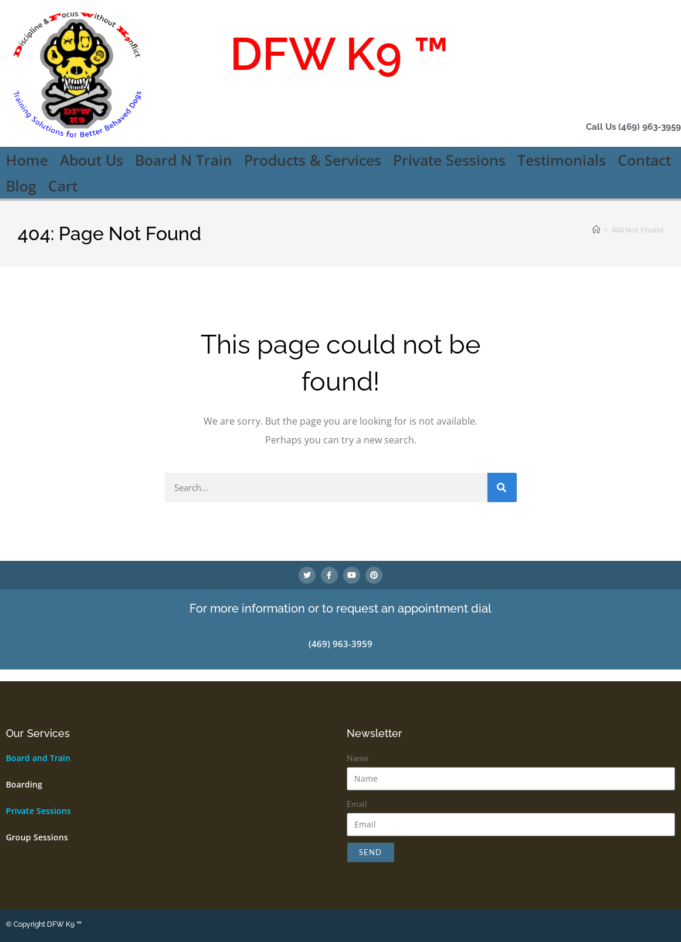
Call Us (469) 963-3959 (619, 126)
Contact (644, 160)
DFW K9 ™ (339, 50)
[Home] (596, 229)
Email (357, 806)
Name (357, 760)
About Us (91, 160)
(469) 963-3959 (340, 646)
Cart (62, 186)
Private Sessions (449, 160)
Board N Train (183, 160)
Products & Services (312, 160)
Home (27, 160)
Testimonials (561, 160)
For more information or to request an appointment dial (340, 612)
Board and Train (38, 760)
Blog (21, 186)
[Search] (502, 487)
